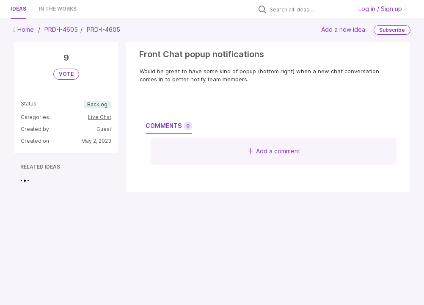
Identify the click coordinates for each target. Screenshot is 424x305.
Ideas (18, 9)
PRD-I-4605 (61, 29)
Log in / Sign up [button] (382, 8)
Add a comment (274, 151)
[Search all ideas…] (309, 9)
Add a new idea (343, 29)
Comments (169, 126)
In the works (58, 9)
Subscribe (392, 30)
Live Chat (99, 117)
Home (25, 29)
